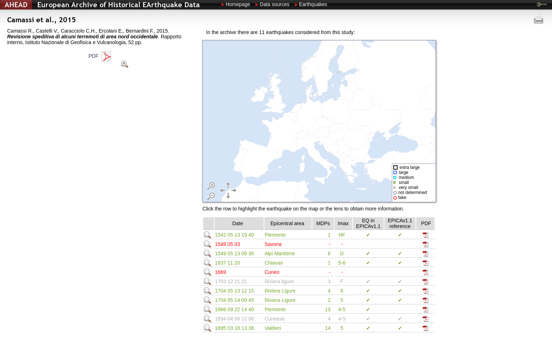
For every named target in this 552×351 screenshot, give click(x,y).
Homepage (238, 4)
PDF (100, 56)
